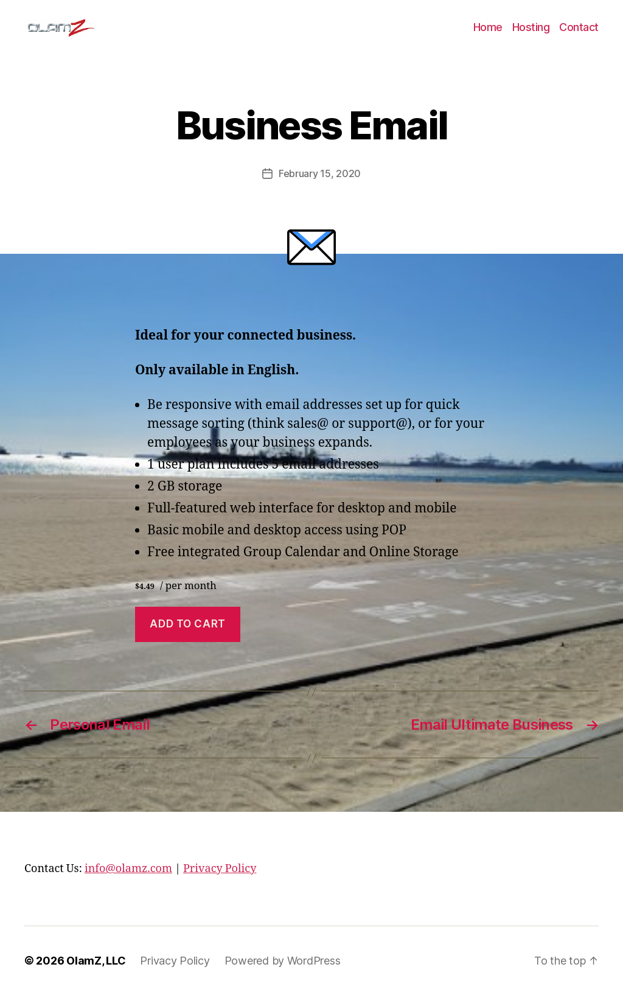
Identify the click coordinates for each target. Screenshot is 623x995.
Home (488, 27)
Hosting (531, 27)
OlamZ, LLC (95, 960)
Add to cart (187, 624)
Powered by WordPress (282, 960)
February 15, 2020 (320, 173)
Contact (579, 27)
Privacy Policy (219, 869)
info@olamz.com (128, 869)
